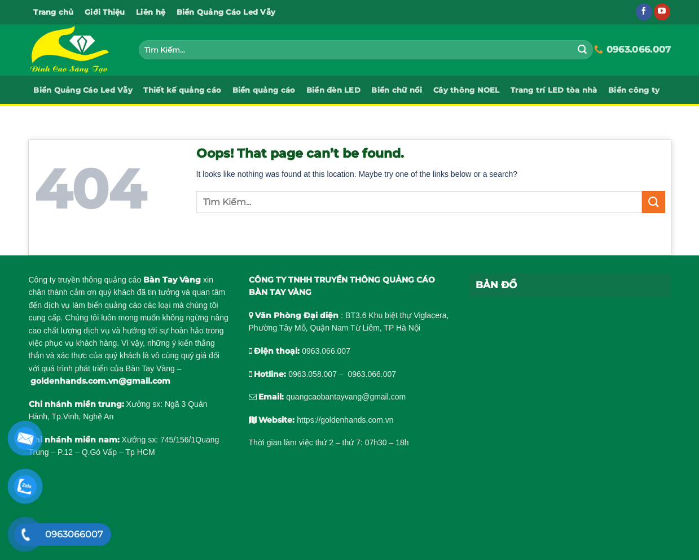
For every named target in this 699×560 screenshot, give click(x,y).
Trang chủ (53, 11)
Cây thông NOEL (466, 89)
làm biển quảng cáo (107, 305)
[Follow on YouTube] (662, 11)
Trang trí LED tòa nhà (554, 89)
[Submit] (582, 49)
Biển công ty (634, 89)
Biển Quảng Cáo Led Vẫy (226, 11)
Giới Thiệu (105, 11)
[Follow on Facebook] (644, 11)
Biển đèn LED (333, 89)
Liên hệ (150, 11)
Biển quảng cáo (264, 89)
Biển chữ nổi (396, 89)
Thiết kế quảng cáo (182, 89)
